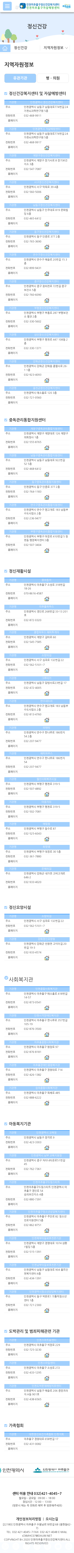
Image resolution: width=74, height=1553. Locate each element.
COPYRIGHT (11, 1539)
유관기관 (20, 78)
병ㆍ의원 (53, 78)
